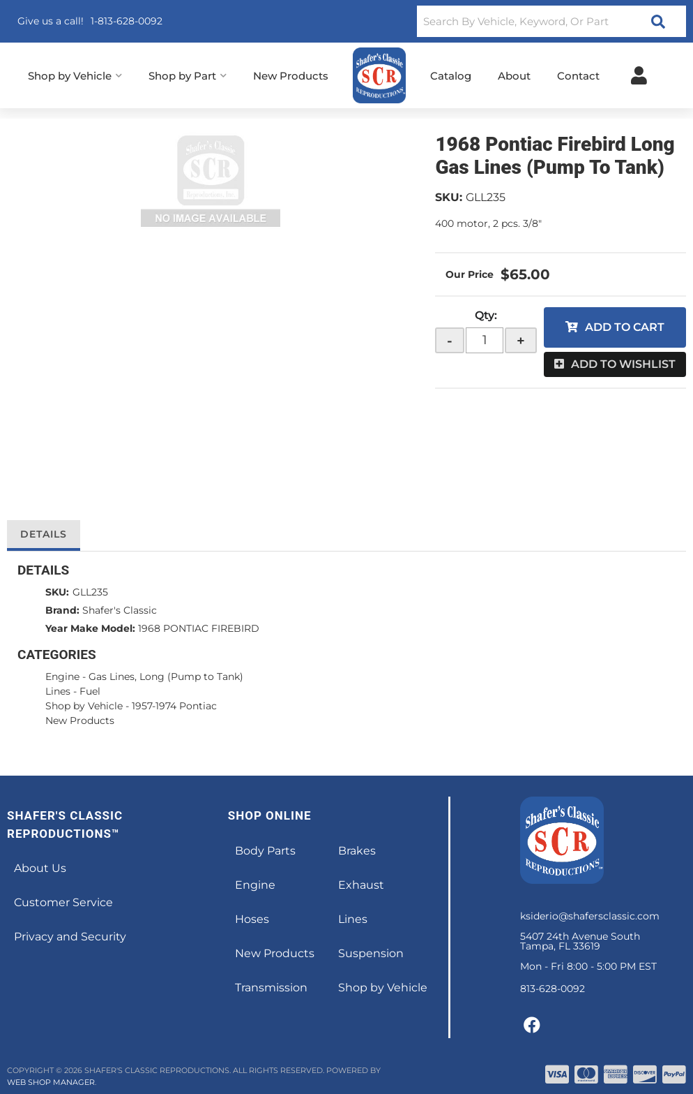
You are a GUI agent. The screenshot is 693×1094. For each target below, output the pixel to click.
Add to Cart (624, 327)
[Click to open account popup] (639, 75)
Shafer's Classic (119, 610)
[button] (551, 21)
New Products (79, 720)
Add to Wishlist (623, 364)
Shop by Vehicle (84, 706)
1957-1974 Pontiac (174, 706)
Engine (62, 676)
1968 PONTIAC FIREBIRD (198, 628)
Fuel (89, 691)
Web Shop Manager (51, 1082)
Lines (57, 691)
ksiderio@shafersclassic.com (590, 916)
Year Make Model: (90, 628)
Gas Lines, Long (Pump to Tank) (166, 676)
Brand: (62, 610)
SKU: (448, 197)
